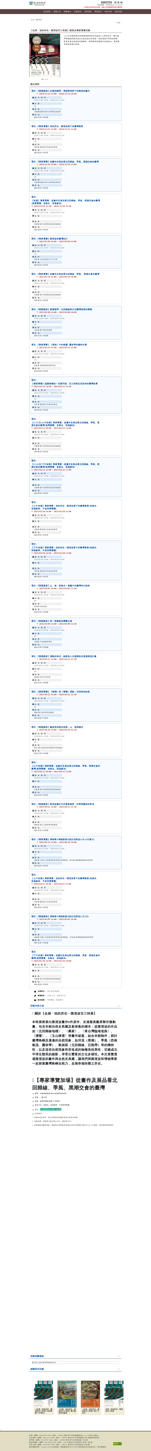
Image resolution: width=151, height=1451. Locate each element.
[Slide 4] (47, 79)
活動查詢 (77, 12)
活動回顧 (88, 12)
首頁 (32, 19)
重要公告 (57, 12)
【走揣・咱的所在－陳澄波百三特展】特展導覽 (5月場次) (43, 1411)
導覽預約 (98, 12)
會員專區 (47, 12)
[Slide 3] (45, 79)
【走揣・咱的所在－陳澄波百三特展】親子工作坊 (90, 1411)
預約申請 (108, 12)
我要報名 (67, 12)
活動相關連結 (37, 1356)
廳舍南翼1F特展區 (41, 152)
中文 (118, 23)
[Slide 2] (43, 79)
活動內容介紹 (37, 1006)
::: (29, 19)
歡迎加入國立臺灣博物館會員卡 (44, 1362)
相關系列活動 (37, 1369)
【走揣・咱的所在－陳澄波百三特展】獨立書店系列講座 (67, 1411)
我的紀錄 (118, 12)
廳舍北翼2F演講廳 (41, 117)
